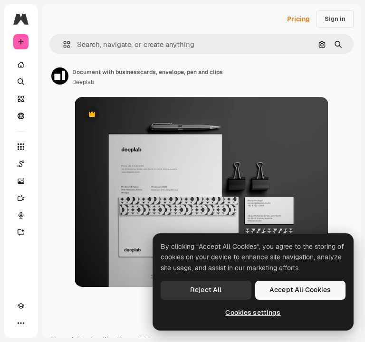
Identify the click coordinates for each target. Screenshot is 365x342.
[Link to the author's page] (59, 76)
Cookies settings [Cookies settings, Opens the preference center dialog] (252, 312)
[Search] (21, 81)
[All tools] (21, 146)
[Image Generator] (21, 181)
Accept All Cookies (300, 289)
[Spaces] (21, 163)
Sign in (335, 19)
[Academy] (21, 306)
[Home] (21, 64)
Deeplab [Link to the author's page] (83, 82)
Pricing (298, 19)
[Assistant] (21, 232)
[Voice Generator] (21, 215)
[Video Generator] (21, 198)
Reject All (205, 289)
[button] (63, 44)
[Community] (21, 116)
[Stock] (21, 98)
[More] (21, 323)
